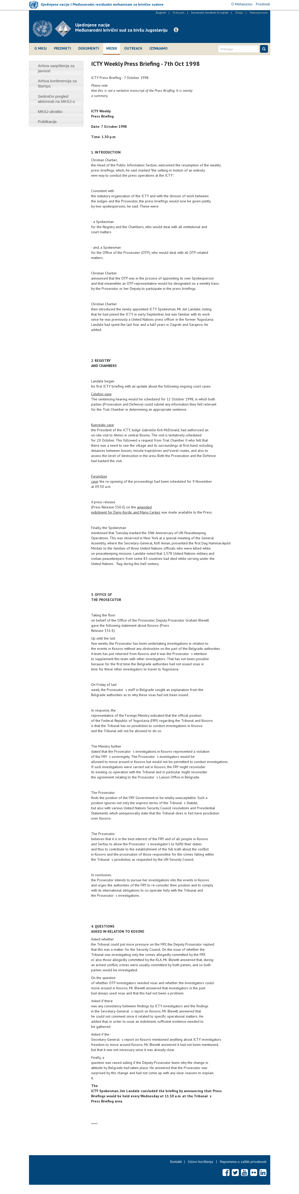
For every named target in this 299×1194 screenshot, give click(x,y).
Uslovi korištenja (200, 1161)
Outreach (133, 48)
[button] (176, 30)
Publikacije (47, 121)
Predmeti (62, 48)
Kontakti (176, 1161)
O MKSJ (40, 48)
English (161, 12)
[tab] (56, 68)
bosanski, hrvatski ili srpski (209, 12)
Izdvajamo (158, 48)
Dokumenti (88, 48)
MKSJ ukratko (50, 111)
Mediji (111, 48)
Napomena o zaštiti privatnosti (243, 1161)
